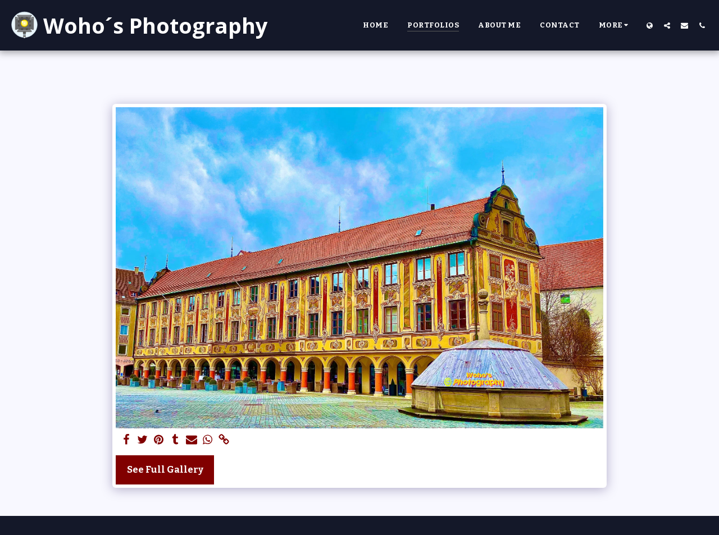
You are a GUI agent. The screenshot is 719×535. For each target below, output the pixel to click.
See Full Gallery (165, 469)
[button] (667, 25)
